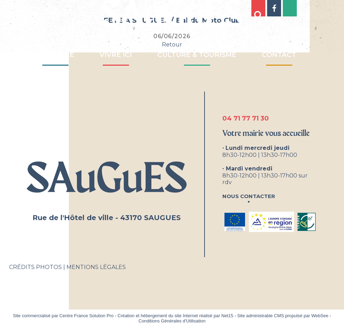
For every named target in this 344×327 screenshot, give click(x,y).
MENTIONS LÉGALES (96, 267)
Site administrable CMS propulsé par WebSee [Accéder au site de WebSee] (282, 315)
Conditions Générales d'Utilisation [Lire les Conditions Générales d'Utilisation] (172, 321)
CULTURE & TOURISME (196, 55)
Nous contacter (248, 195)
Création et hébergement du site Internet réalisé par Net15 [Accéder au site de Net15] (175, 315)
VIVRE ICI (116, 55)
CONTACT (279, 55)
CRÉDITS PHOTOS (35, 267)
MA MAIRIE (55, 55)
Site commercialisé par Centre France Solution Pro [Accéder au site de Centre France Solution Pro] (63, 315)
